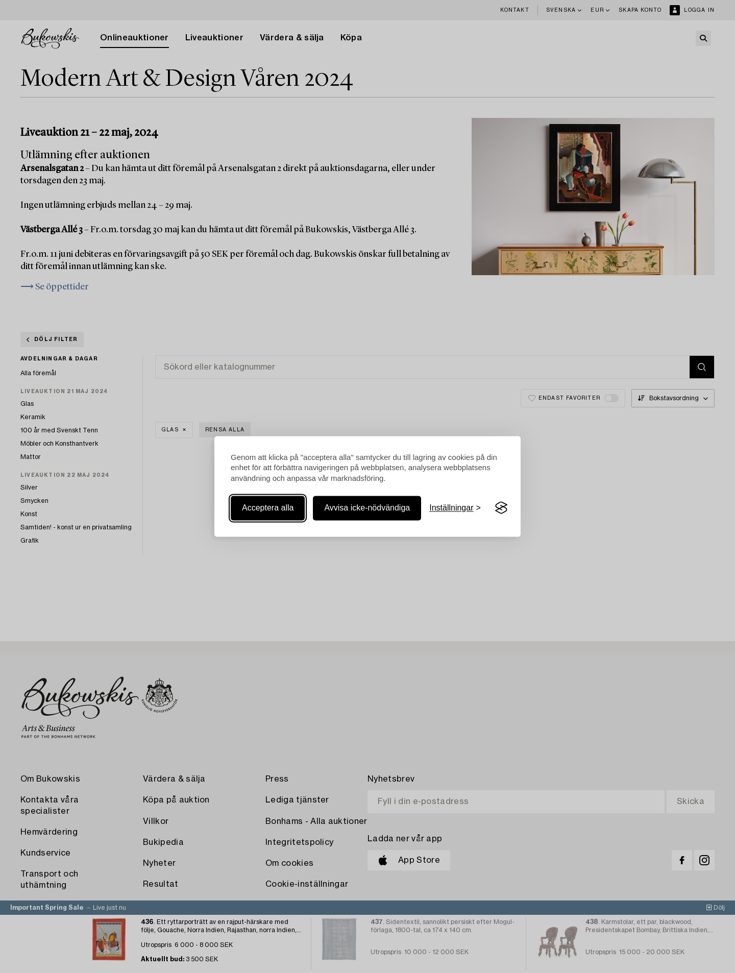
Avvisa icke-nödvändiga (367, 507)
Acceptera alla (267, 507)
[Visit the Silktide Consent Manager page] (501, 508)
